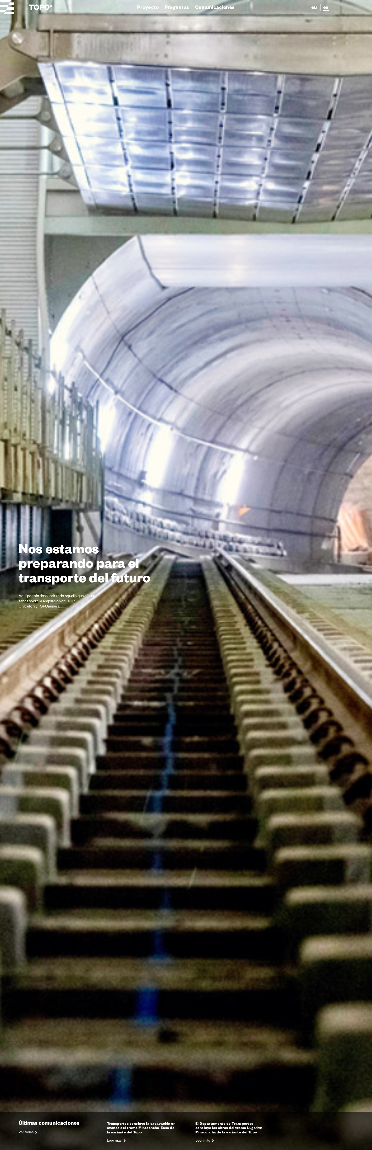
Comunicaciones (215, 7)
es (326, 7)
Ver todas (28, 1132)
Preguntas (177, 7)
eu (314, 7)
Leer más (116, 1140)
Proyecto (148, 7)
